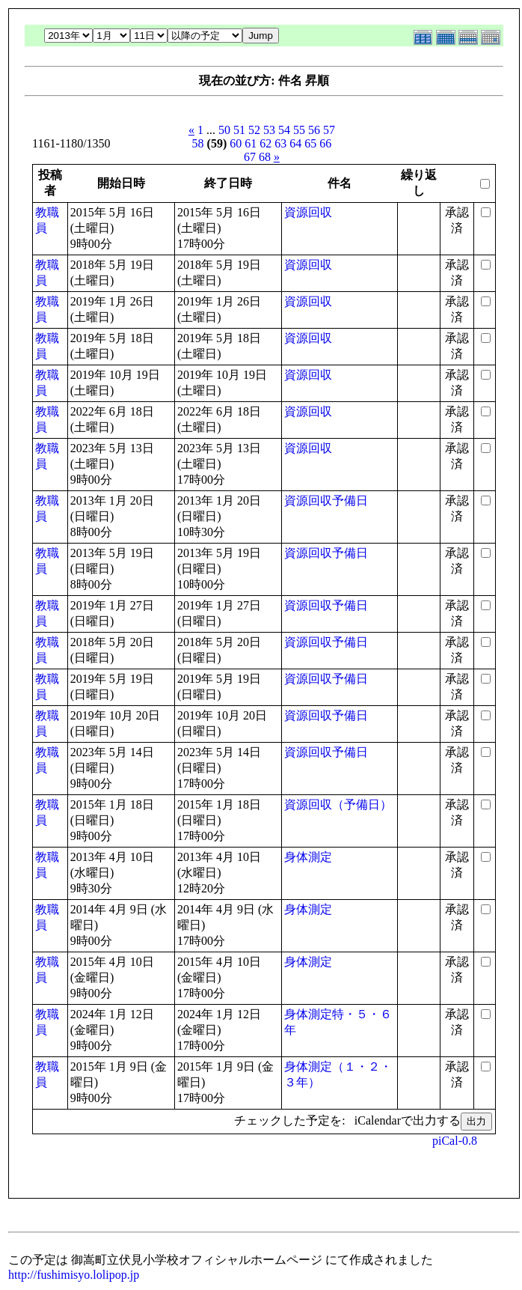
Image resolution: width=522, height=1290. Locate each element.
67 (250, 156)
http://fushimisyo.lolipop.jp (73, 1274)
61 (251, 143)
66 (325, 143)
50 (224, 130)
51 (239, 130)
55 (299, 130)
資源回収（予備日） (338, 804)
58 (198, 143)
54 (284, 130)
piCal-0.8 (454, 1140)
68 (265, 156)
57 (329, 130)
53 (269, 130)
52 (254, 130)
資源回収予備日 (326, 500)
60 (236, 143)
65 (310, 143)
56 (314, 130)
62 (265, 143)
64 (295, 143)
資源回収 (308, 212)
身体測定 (308, 857)
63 (280, 143)
